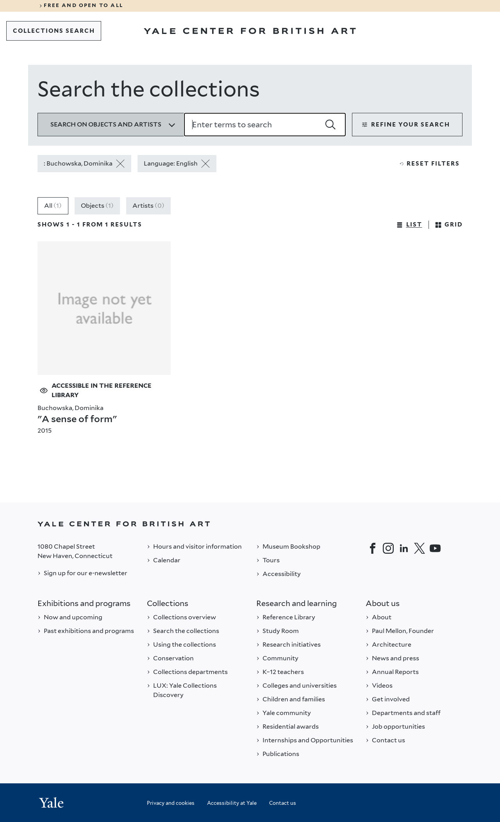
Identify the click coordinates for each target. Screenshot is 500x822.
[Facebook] (372, 548)
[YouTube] (435, 548)
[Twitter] (419, 548)
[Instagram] (388, 548)
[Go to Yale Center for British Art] (250, 31)
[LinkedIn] (404, 548)
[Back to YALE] (250, 523)
